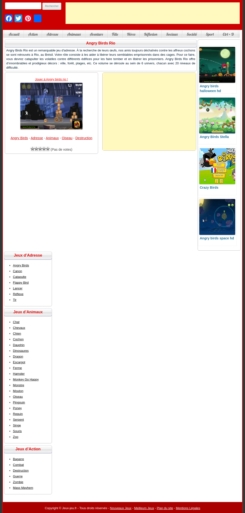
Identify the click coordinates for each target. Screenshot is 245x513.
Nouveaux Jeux (121, 508)
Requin (18, 414)
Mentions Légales (188, 508)
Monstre (18, 385)
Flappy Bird (21, 282)
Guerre (17, 476)
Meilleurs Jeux (144, 508)
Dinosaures (21, 351)
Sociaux (172, 34)
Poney (17, 408)
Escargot (19, 362)
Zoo (15, 437)
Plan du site (165, 508)
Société (192, 34)
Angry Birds (19, 138)
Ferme (17, 368)
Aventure (96, 34)
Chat (16, 322)
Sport (210, 34)
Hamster (19, 373)
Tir (15, 300)
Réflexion (150, 34)
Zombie (18, 482)
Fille (115, 34)
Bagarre (18, 459)
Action (33, 34)
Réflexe (18, 294)
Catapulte (19, 277)
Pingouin (19, 402)
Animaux (74, 34)
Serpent (18, 419)
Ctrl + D (228, 34)
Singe (17, 425)
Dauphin (18, 345)
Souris (17, 431)
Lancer (17, 288)
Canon (17, 271)
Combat (18, 465)
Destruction (83, 138)
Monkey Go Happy (26, 379)
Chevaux (19, 328)
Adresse (52, 34)
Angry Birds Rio (100, 43)
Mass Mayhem (23, 488)
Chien (17, 333)
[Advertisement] (153, 13)
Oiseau (67, 138)
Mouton (18, 391)
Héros (131, 34)
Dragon (18, 356)
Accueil (14, 34)
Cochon (18, 339)
